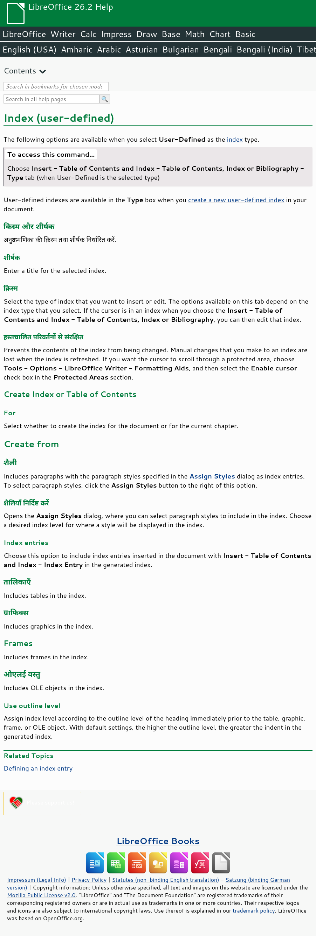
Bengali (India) (264, 49)
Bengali (217, 49)
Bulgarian (180, 49)
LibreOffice (24, 34)
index (235, 139)
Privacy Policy (89, 880)
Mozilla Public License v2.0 (41, 895)
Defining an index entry (38, 768)
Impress (116, 34)
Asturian (141, 49)
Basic (245, 34)
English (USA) (29, 49)
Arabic (109, 49)
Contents (20, 70)
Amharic (76, 49)
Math (195, 34)
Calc (88, 34)
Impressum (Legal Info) (36, 880)
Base (171, 34)
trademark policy (254, 910)
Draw (146, 34)
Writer (62, 34)
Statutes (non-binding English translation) (165, 880)
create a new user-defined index (236, 199)
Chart (220, 34)
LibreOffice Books (158, 841)
